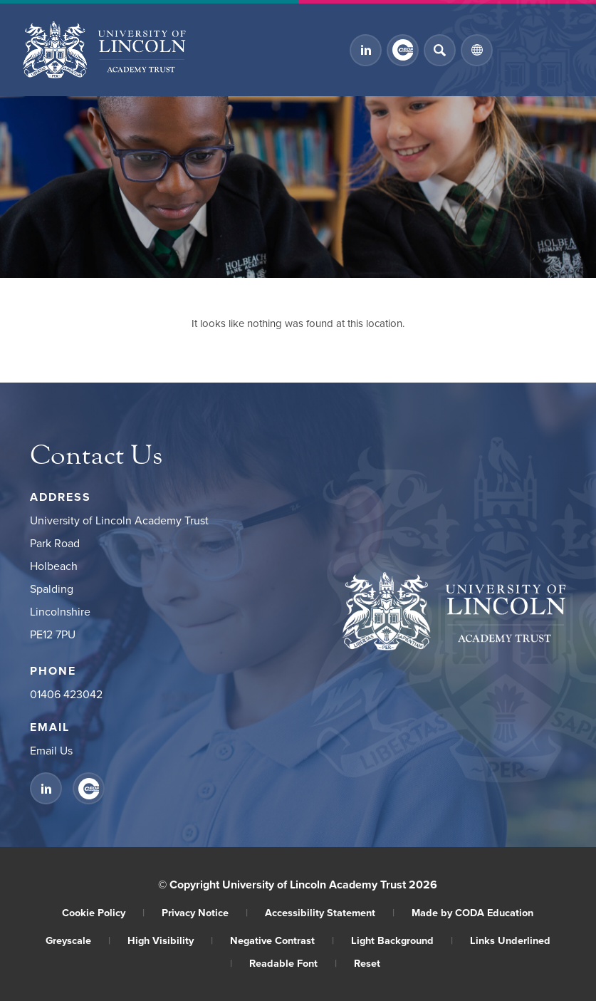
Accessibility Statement (329, 912)
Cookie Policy (103, 912)
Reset (367, 962)
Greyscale (78, 940)
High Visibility (170, 940)
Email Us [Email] (51, 750)
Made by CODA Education (472, 912)
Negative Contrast (282, 940)
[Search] (440, 50)
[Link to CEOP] (403, 50)
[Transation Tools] (477, 50)
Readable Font (293, 962)
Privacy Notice (205, 912)
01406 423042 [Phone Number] (66, 694)
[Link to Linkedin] (366, 50)
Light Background (402, 940)
